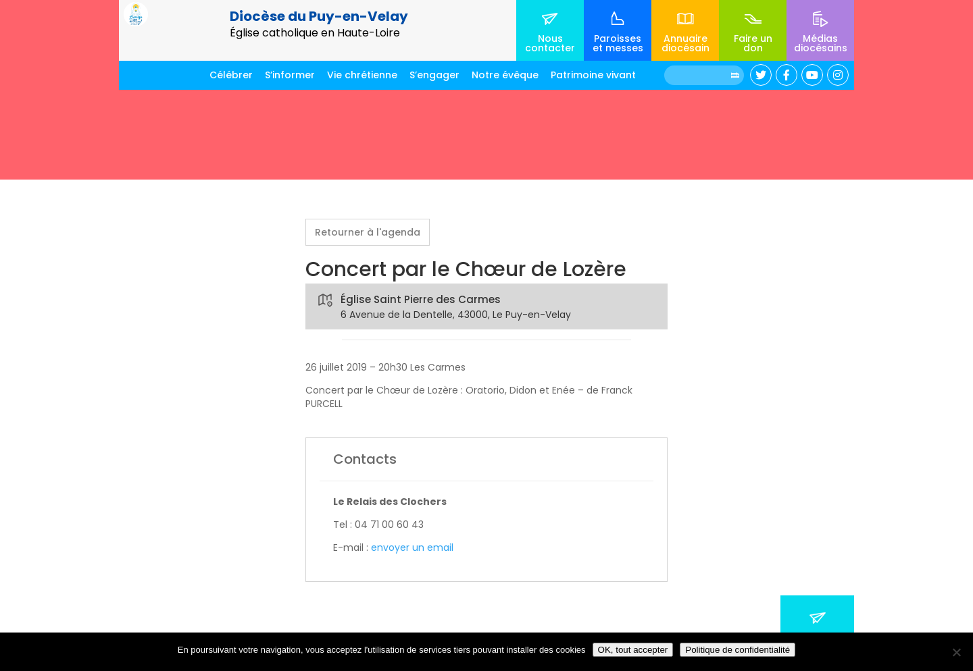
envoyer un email (412, 547)
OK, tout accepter (633, 650)
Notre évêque (505, 75)
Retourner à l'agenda (367, 232)
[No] (956, 652)
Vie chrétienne (362, 75)
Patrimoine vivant (593, 75)
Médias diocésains (820, 43)
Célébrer (231, 75)
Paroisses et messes (618, 43)
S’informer (290, 75)
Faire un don (753, 43)
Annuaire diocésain (685, 43)
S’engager (434, 75)
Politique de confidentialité (737, 650)
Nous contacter (550, 43)
